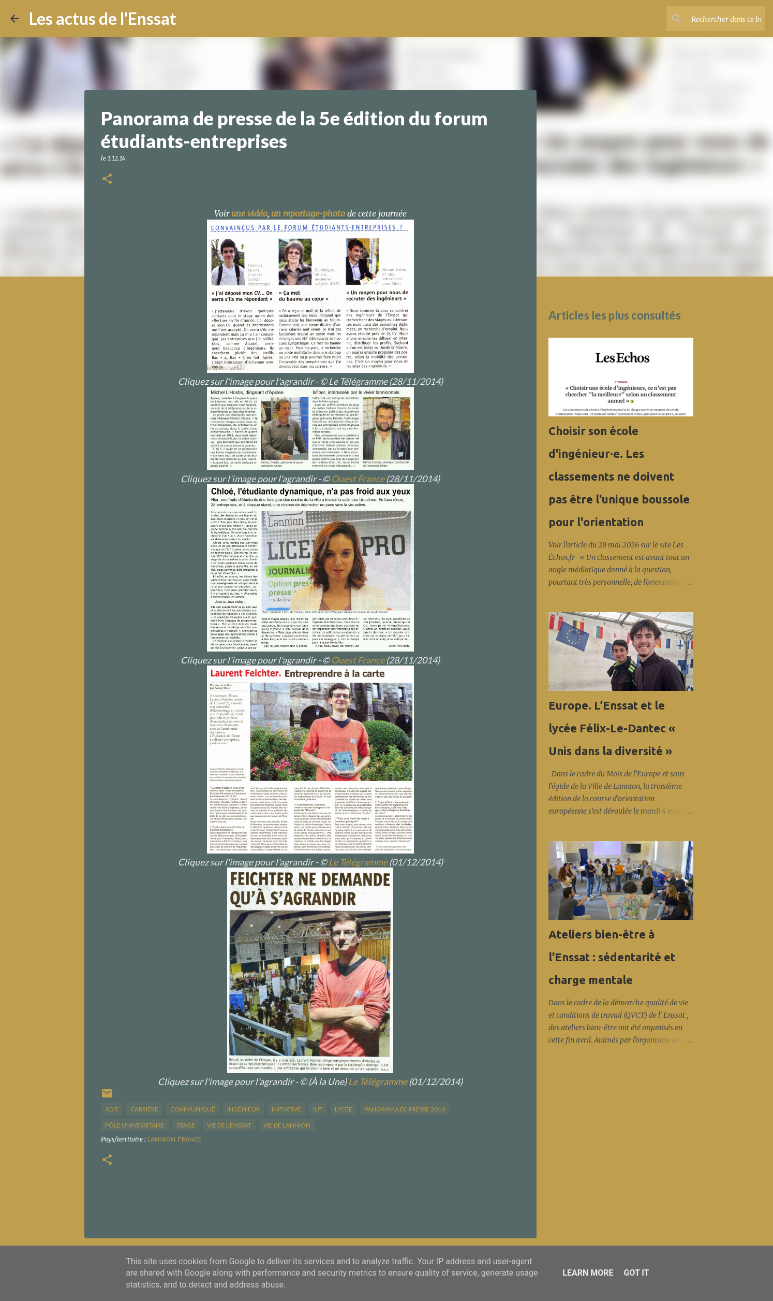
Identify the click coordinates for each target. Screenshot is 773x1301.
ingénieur (243, 1109)
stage (185, 1125)
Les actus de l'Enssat (102, 18)
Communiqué (192, 1109)
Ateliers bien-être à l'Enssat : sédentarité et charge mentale (611, 957)
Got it (636, 1273)
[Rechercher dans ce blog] (710, 18)
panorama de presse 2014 (404, 1109)
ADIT (111, 1109)
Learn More (587, 1273)
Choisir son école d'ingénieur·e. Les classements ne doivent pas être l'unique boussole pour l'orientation (619, 476)
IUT (318, 1109)
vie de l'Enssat (229, 1125)
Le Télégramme (358, 862)
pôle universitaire (135, 1125)
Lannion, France (174, 1139)
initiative (286, 1109)
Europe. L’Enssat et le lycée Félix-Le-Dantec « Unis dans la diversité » (611, 728)
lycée (343, 1109)
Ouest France (357, 478)
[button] (107, 179)
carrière (144, 1109)
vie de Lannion (286, 1125)
